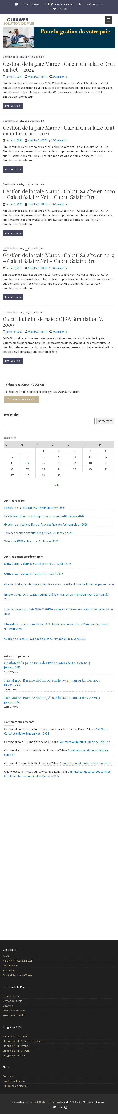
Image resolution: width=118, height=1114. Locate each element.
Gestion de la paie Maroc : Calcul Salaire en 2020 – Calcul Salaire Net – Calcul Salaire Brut (59, 194)
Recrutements (12, 965)
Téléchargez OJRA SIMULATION (22, 399)
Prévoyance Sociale (15, 1014)
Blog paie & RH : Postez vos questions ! (25, 1040)
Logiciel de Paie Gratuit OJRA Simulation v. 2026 (34, 507)
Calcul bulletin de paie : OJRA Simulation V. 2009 (53, 321)
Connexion (10, 1076)
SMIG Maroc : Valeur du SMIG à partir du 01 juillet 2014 (37, 563)
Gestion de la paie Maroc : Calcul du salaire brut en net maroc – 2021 (58, 130)
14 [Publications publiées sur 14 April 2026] (27, 463)
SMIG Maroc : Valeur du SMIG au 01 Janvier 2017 (33, 574)
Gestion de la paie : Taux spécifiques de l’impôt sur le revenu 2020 (45, 639)
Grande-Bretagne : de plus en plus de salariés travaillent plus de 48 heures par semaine (59, 584)
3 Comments (59, 76)
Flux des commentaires (17, 1085)
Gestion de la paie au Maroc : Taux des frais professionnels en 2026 (46, 524)
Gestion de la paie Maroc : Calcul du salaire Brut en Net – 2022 (59, 66)
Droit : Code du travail (16, 1010)
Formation (10, 970)
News (8, 956)
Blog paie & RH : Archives (18, 1045)
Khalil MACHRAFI (37, 76)
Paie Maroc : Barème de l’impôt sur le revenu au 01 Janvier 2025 (52, 697)
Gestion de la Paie (13, 56)
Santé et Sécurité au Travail (19, 974)
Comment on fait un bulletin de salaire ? (84, 742)
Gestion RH (10, 1005)
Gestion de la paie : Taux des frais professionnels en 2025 (47, 663)
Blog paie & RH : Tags (16, 1054)
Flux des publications (15, 1080)
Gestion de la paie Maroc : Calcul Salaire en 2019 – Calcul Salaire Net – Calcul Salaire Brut (58, 258)
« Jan (58, 485)
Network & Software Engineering (45, 1102)
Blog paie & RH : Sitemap (18, 1050)
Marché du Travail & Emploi (19, 960)
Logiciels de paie (34, 56)
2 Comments (59, 332)
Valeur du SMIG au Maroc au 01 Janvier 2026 (31, 541)
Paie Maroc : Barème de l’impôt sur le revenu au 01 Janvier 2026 (44, 516)
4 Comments (59, 140)
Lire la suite (11, 105)
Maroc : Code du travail (17, 1036)
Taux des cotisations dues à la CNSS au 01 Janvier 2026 (38, 533)
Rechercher (12, 414)
